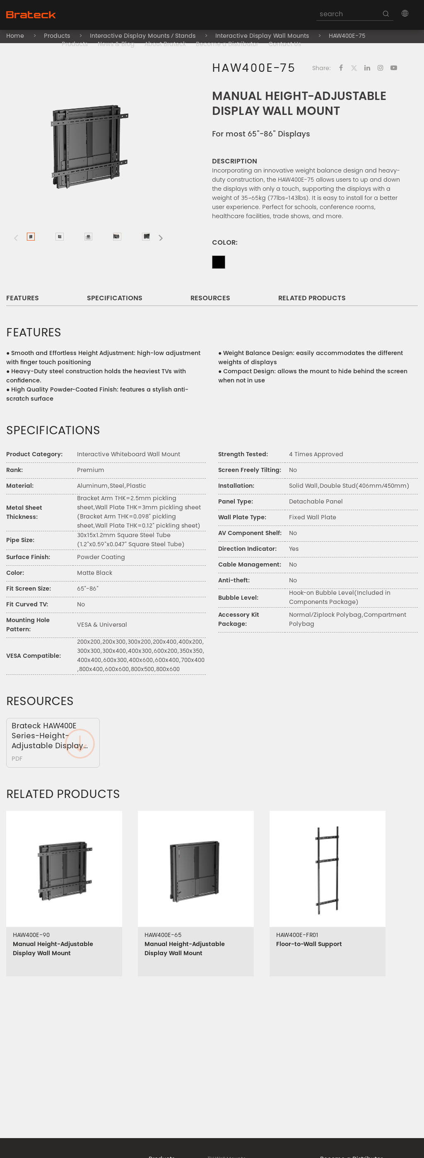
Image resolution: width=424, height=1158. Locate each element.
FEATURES (22, 298)
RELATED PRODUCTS (312, 298)
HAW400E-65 (163, 936)
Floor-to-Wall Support (309, 945)
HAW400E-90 (31, 936)
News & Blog (116, 45)
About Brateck (165, 45)
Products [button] (75, 45)
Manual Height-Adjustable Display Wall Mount (53, 949)
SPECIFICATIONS (114, 298)
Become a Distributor (227, 45)
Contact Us (284, 45)
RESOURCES (210, 298)
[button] (405, 13)
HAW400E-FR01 (297, 936)
